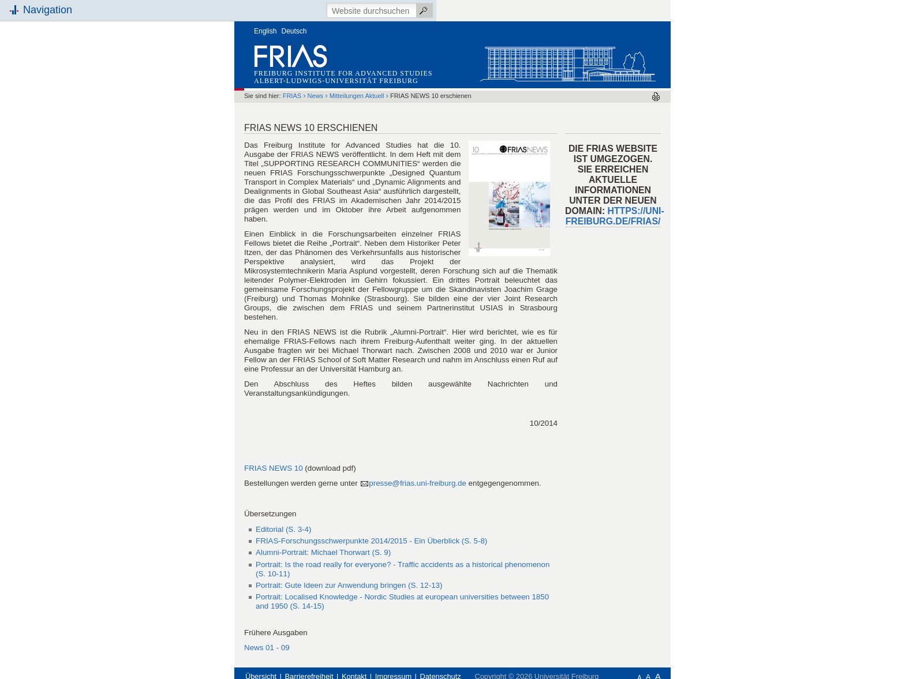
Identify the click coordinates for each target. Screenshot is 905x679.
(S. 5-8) (371, 541)
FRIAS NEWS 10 (273, 468)
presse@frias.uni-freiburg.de (418, 483)
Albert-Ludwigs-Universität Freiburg (336, 81)
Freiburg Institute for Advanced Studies (343, 73)
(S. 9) (323, 552)
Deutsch (294, 31)
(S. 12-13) (349, 585)
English (265, 31)
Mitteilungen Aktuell (357, 95)
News (316, 95)
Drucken (656, 97)
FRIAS (292, 95)
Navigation (47, 10)
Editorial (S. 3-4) (283, 529)
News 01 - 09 (267, 647)
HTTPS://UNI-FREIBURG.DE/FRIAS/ (615, 216)
